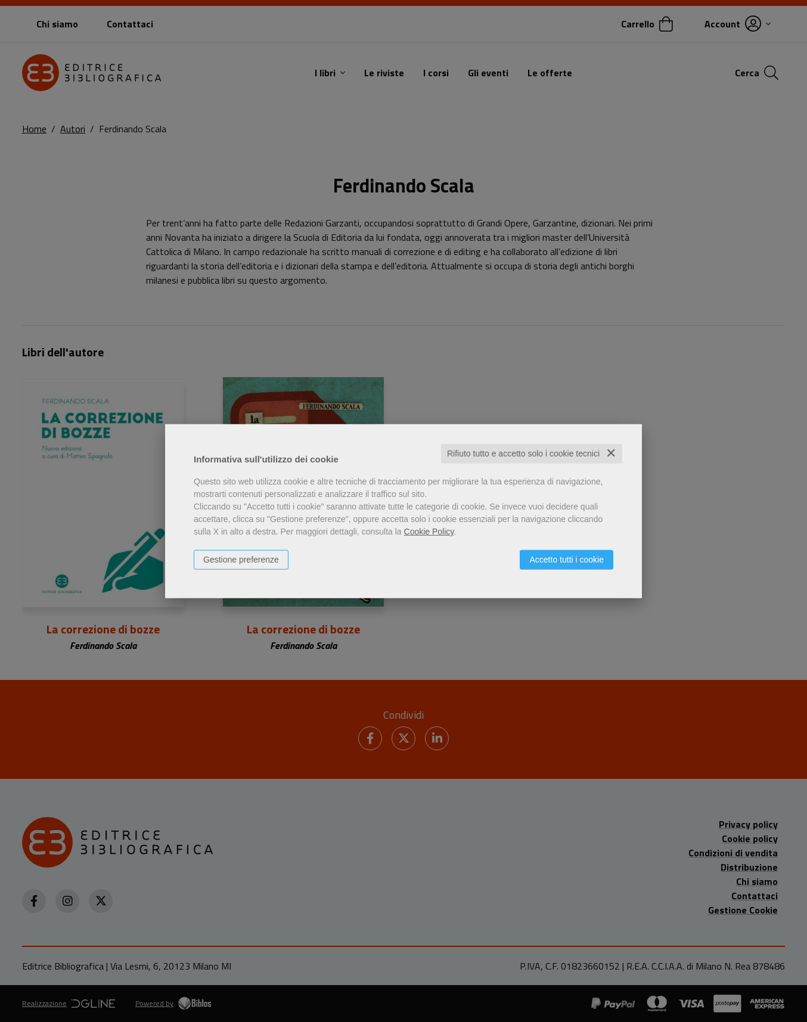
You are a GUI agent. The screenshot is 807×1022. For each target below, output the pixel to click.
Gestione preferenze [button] (241, 559)
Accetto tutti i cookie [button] (566, 559)
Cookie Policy (429, 531)
